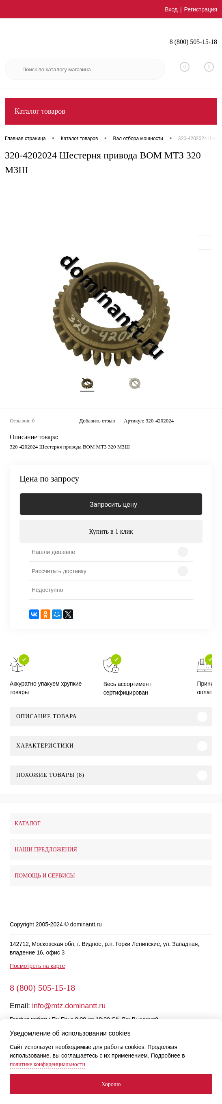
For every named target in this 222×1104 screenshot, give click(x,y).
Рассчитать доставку (59, 571)
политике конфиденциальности (47, 1064)
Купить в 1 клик (111, 531)
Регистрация (200, 9)
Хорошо (111, 1084)
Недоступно (47, 590)
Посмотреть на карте (37, 966)
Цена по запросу (49, 479)
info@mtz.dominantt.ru (69, 1006)
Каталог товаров (111, 111)
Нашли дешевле (53, 552)
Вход (171, 9)
